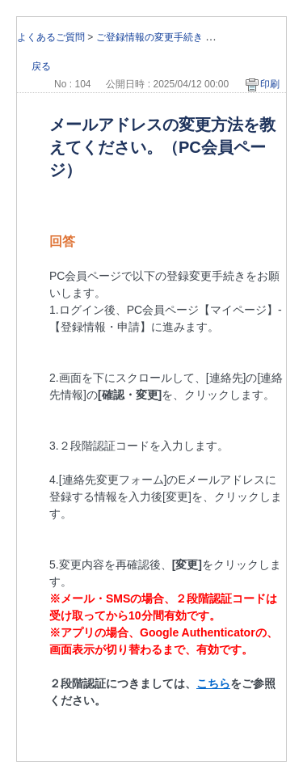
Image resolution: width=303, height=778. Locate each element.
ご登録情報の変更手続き (149, 37)
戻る (41, 66)
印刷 (270, 84)
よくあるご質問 (51, 37)
